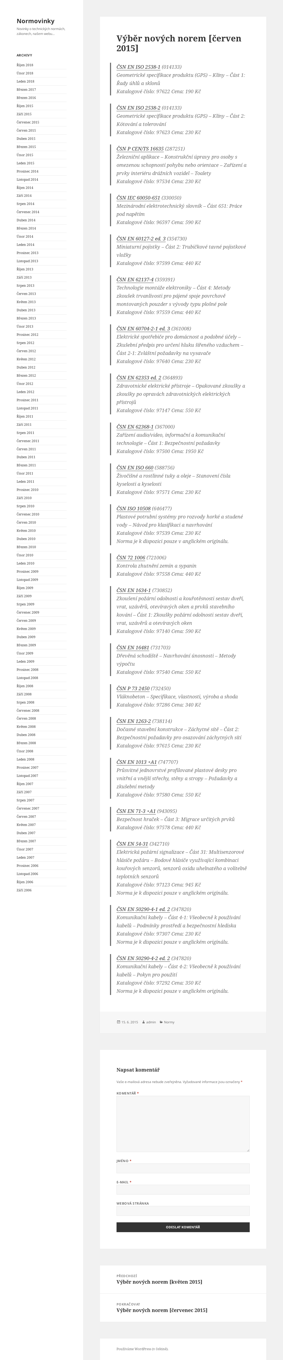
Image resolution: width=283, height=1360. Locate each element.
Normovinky (36, 21)
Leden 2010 (25, 563)
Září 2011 (24, 424)
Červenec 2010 (28, 514)
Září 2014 (24, 195)
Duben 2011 (26, 457)
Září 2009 (24, 596)
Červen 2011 (26, 449)
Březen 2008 (26, 743)
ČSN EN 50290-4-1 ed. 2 (143, 909)
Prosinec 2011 (27, 400)
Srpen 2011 (25, 432)
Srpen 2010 (25, 506)
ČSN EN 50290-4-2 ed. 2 (143, 958)
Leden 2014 (25, 244)
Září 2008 (24, 694)
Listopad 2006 (27, 874)
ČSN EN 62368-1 (135, 426)
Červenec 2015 (28, 122)
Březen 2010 (26, 547)
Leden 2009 (25, 661)
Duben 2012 (26, 367)
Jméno (124, 1161)
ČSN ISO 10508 (134, 508)
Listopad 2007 (27, 775)
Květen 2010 (26, 530)
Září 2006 (24, 890)
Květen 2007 (26, 824)
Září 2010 (24, 498)
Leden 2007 (25, 857)
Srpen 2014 (25, 203)
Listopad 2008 (27, 678)
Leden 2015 (25, 163)
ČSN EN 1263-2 (134, 721)
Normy (169, 1022)
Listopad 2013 (27, 261)
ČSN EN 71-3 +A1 (136, 811)
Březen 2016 (26, 97)
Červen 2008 (26, 718)
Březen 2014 (26, 228)
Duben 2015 (26, 138)
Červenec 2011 (28, 441)
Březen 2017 (26, 89)
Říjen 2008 (25, 686)
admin (151, 1022)
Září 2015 (24, 114)
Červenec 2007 (28, 808)
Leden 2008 (25, 759)
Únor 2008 (25, 751)
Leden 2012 (25, 392)
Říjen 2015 (25, 106)
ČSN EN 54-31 (132, 843)
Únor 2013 (25, 326)
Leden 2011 (25, 481)
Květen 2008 (26, 726)
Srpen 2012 (25, 342)
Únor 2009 (25, 653)
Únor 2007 (25, 849)
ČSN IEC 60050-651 (138, 197)
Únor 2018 (25, 73)
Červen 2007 (26, 816)
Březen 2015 (26, 146)
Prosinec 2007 (27, 767)
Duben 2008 (26, 734)
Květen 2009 (26, 628)
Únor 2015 (25, 155)
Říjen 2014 (25, 187)
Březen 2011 (26, 465)
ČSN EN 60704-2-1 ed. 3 (143, 328)
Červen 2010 (26, 522)
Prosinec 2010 (27, 489)
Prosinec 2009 (27, 571)
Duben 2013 (26, 310)
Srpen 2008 (25, 702)
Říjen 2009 (25, 588)
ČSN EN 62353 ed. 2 (139, 377)
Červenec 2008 (28, 710)
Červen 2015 (26, 130)
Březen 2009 (26, 645)
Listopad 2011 (27, 408)
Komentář (128, 1093)
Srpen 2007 (25, 800)
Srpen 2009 (25, 604)
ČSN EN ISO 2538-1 (138, 67)
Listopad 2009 (27, 579)
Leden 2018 (25, 81)
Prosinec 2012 (27, 334)
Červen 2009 (26, 620)
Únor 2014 (25, 236)
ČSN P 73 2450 (133, 688)
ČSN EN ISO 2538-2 (138, 107)
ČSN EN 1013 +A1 (137, 762)
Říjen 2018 (25, 65)
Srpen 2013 (25, 285)
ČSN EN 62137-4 (135, 279)
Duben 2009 (26, 637)
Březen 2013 (26, 318)
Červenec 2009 (28, 612)
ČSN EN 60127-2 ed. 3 (141, 238)
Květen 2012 (26, 359)
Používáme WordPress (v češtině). (142, 1349)
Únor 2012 (25, 383)
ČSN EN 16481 (133, 647)
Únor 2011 (25, 473)
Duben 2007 (26, 833)
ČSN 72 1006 (131, 557)
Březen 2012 (26, 375)
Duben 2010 (26, 538)
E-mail (124, 1182)
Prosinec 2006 (27, 865)
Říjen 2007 (25, 784)
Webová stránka (133, 1203)
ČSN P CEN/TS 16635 (140, 148)
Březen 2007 (26, 841)
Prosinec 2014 (27, 171)
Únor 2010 (25, 555)
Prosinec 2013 (27, 253)
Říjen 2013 (25, 269)
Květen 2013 (26, 302)
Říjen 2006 (25, 882)
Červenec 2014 (28, 212)
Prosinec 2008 (27, 669)
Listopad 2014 (27, 179)
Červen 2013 (26, 293)
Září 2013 (24, 277)
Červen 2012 (26, 351)
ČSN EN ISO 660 (135, 467)
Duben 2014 (26, 220)
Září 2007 (24, 792)
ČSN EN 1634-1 (134, 590)
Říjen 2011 (25, 416)
